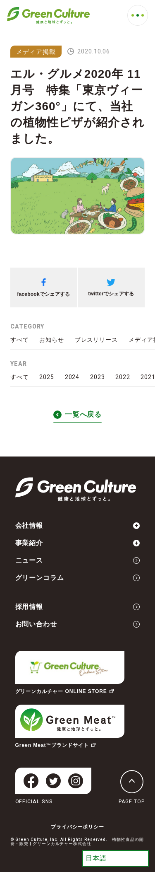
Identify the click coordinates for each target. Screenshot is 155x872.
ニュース (77, 560)
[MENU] (137, 15)
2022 (122, 377)
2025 (46, 377)
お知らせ (51, 339)
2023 (97, 377)
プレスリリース (96, 339)
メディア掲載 (36, 51)
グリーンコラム (77, 577)
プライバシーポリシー (78, 826)
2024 (72, 377)
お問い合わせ (77, 624)
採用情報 (77, 606)
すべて (19, 339)
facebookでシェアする (43, 287)
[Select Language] (115, 858)
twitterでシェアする (111, 288)
